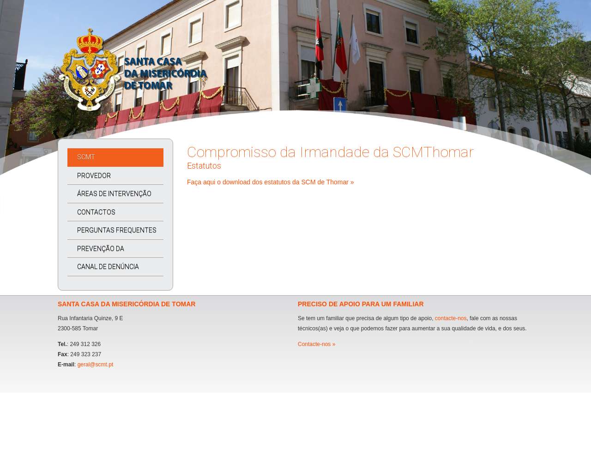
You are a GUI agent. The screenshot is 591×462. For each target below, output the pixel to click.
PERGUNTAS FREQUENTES (117, 230)
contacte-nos (451, 318)
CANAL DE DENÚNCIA (108, 266)
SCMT (86, 157)
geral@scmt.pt (96, 364)
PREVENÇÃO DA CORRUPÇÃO (95, 251)
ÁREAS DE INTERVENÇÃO (114, 193)
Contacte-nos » (316, 344)
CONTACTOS (96, 212)
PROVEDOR (94, 175)
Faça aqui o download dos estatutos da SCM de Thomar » (270, 182)
